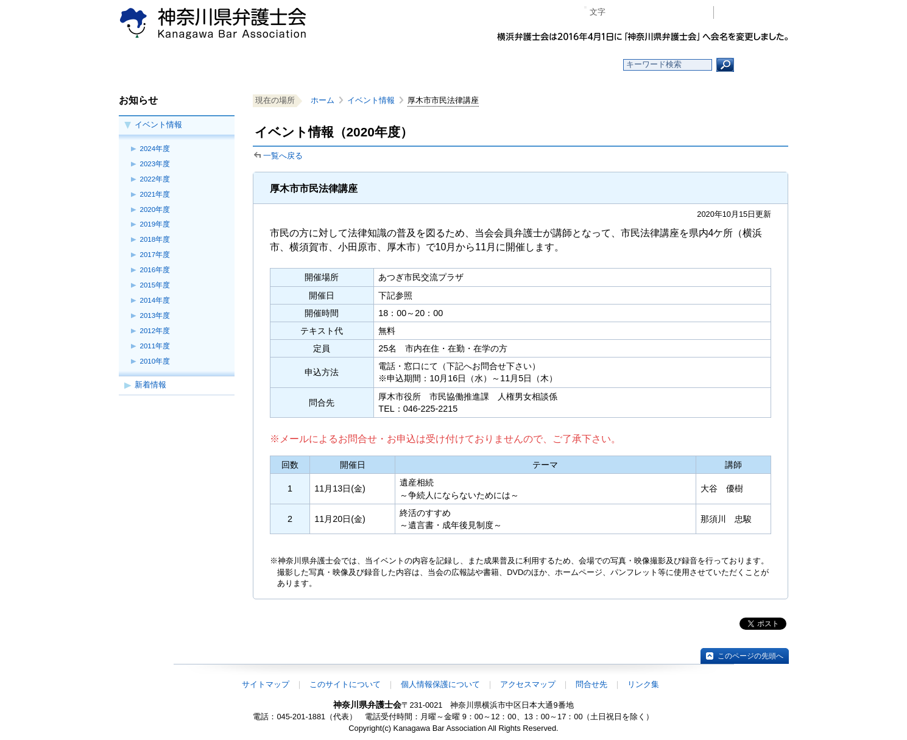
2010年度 (155, 361)
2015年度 (155, 285)
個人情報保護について (440, 684)
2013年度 (155, 315)
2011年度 (155, 346)
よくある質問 (571, 65)
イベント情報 (158, 124)
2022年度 (155, 179)
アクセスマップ (528, 684)
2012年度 (155, 330)
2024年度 (155, 148)
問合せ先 (591, 684)
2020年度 (155, 209)
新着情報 (150, 384)
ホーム (218, 65)
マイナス (619, 12)
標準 (638, 12)
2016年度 (155, 269)
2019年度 (155, 224)
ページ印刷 (686, 12)
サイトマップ (265, 684)
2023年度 (155, 163)
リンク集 (643, 684)
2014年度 (155, 300)
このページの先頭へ (750, 656)
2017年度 (155, 254)
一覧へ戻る (283, 155)
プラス (657, 12)
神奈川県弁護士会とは (394, 65)
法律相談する (483, 65)
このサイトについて (345, 684)
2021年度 (155, 194)
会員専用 (754, 12)
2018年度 (155, 239)
